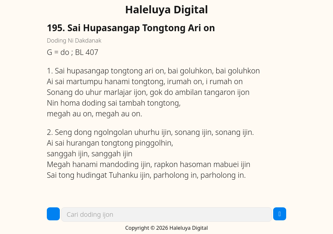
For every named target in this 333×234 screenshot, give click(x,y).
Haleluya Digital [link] (166, 9)
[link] (166, 214)
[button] (53, 213)
